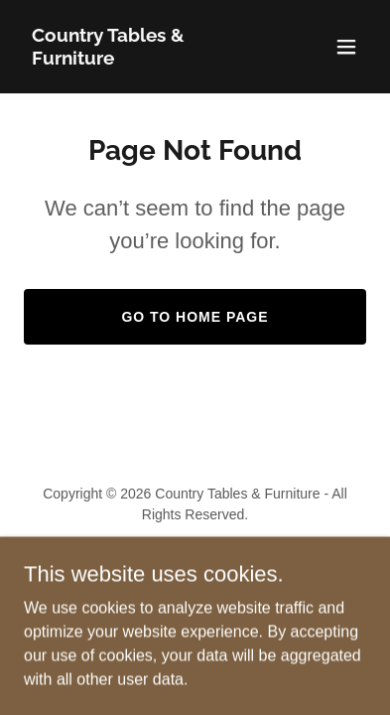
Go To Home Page (194, 317)
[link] (144, 59)
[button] (346, 47)
